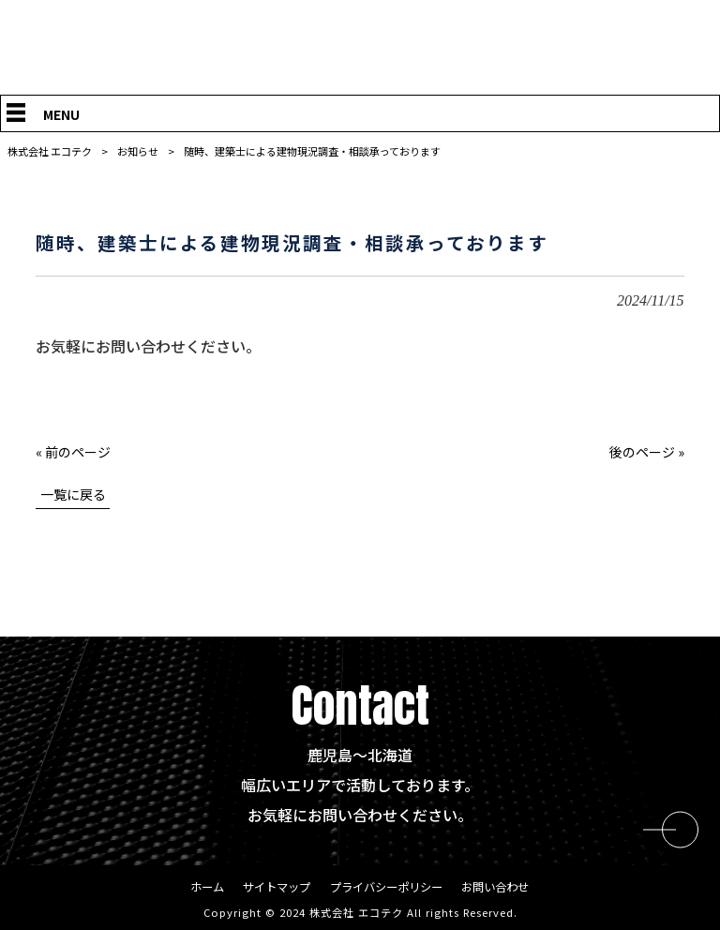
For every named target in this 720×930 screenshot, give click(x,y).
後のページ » (646, 451)
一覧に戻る (73, 494)
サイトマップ (271, 887)
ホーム (196, 887)
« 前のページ (73, 451)
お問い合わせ (504, 887)
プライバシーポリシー (387, 887)
